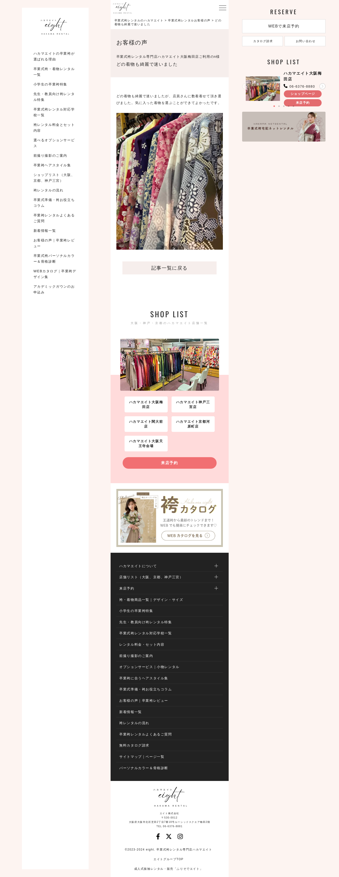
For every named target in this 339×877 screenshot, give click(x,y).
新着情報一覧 (44, 231)
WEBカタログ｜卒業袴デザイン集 (54, 274)
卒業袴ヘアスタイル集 (52, 165)
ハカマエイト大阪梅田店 (146, 404)
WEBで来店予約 (283, 26)
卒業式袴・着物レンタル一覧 (54, 72)
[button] (322, 86)
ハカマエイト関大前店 (146, 424)
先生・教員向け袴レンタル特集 (54, 97)
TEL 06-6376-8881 (169, 826)
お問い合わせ (305, 41)
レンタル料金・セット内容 (141, 644)
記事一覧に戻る (169, 268)
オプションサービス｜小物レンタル (149, 667)
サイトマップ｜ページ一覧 (141, 757)
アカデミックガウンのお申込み (54, 289)
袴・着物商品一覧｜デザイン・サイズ (151, 600)
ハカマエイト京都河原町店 (193, 424)
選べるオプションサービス (54, 143)
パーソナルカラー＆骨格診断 (143, 768)
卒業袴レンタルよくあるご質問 (54, 218)
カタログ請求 (262, 41)
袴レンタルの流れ (48, 190)
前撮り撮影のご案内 (50, 155)
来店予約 (169, 463)
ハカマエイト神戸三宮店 (193, 404)
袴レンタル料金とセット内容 (54, 127)
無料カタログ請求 (134, 745)
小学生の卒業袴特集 (50, 84)
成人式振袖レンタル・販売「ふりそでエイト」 (168, 869)
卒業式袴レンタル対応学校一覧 (54, 112)
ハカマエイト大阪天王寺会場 (146, 443)
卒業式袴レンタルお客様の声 (189, 20)
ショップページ (303, 94)
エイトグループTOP (168, 859)
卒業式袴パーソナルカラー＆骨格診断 (54, 258)
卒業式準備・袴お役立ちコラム (54, 203)
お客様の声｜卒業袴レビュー (54, 243)
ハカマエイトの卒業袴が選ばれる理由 (54, 56)
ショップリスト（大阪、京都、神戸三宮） (54, 177)
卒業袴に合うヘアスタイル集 (143, 678)
